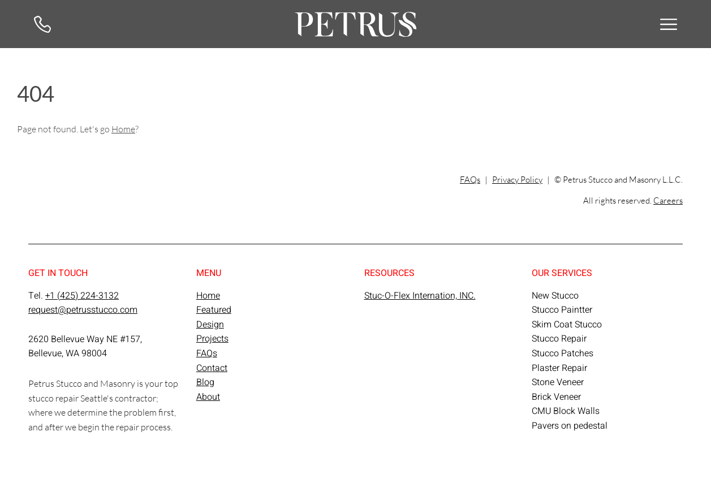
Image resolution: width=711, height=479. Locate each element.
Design (210, 324)
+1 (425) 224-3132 (82, 296)
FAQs (470, 179)
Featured (213, 310)
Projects (212, 339)
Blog (205, 382)
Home (123, 128)
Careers (668, 200)
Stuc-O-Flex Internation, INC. (420, 296)
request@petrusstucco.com (82, 310)
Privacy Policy (517, 179)
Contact (211, 368)
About (208, 397)
